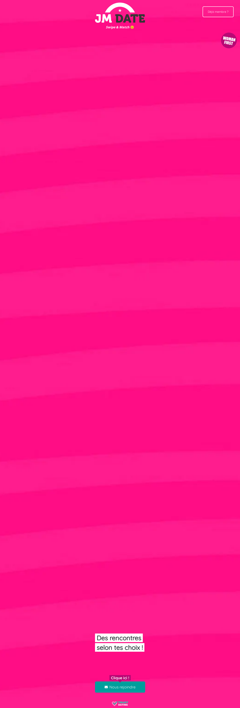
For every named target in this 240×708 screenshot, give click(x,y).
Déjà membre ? (218, 12)
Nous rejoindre (120, 687)
